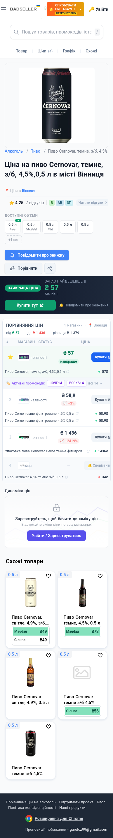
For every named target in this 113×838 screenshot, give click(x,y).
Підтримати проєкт (76, 802)
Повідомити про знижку (36, 255)
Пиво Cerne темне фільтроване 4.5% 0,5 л (39, 414)
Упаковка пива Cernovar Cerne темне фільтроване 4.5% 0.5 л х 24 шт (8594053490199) (45, 451)
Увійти (98, 9)
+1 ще (13, 240)
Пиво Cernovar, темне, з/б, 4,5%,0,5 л (35, 372)
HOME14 (56, 383)
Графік (69, 51)
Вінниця (28, 191)
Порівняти (23, 268)
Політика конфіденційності (32, 807)
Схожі (91, 51)
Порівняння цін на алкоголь (30, 802)
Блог (101, 802)
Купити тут (30, 305)
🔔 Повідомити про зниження (83, 305)
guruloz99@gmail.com (88, 829)
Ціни (45, 51)
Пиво (38, 151)
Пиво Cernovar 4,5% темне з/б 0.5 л (34, 477)
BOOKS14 (76, 383)
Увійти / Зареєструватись (56, 535)
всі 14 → (95, 383)
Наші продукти (72, 807)
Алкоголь (16, 151)
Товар (21, 51)
